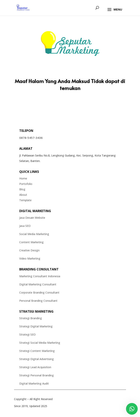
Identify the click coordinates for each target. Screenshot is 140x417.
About (23, 195)
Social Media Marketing (34, 234)
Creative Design (29, 250)
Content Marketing (31, 242)
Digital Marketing (35, 211)
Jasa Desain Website (32, 217)
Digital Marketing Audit (34, 383)
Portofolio (25, 184)
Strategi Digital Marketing (36, 326)
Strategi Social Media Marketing (39, 342)
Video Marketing (29, 258)
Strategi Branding (30, 318)
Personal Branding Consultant (38, 300)
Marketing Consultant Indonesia (39, 276)
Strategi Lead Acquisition (35, 367)
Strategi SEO (27, 334)
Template (25, 200)
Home (23, 178)
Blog (22, 189)
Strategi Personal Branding (36, 375)
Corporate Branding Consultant (39, 292)
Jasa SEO (25, 226)
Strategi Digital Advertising (36, 359)
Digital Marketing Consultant (37, 284)
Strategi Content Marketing (37, 351)
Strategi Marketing (36, 311)
